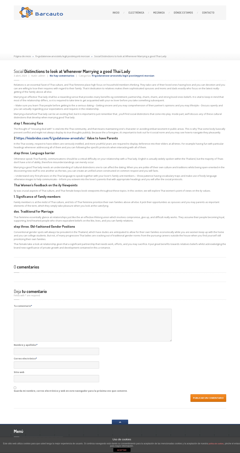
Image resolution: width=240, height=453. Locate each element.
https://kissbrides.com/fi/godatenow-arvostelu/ (51, 138)
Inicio (116, 12)
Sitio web (19, 372)
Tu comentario (23, 306)
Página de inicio (22, 56)
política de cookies (216, 444)
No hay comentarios (62, 75)
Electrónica (136, 12)
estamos (183, 12)
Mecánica (159, 12)
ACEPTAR (121, 450)
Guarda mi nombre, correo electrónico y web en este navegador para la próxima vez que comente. (71, 390)
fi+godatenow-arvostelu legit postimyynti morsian (62, 56)
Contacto (208, 12)
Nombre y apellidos (26, 345)
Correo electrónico (25, 358)
